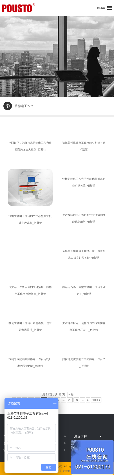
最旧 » (96, 400)
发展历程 (80, 436)
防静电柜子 (69, 471)
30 (76, 400)
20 (69, 400)
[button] (101, 7)
